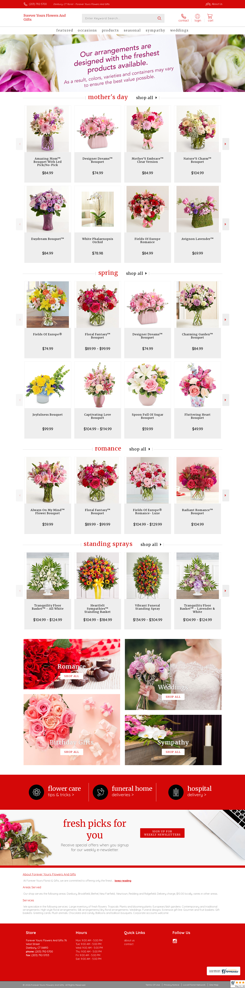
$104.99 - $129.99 (147, 524)
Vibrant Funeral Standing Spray (147, 607)
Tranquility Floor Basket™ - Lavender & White (197, 609)
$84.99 (47, 172)
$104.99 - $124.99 (47, 619)
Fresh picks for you (94, 835)
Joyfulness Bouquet (48, 414)
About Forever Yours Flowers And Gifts (49, 874)
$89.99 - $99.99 (97, 348)
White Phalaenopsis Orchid (97, 240)
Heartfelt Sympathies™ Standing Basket (97, 609)
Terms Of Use (153, 984)
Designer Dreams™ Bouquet (98, 160)
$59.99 (147, 428)
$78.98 (97, 253)
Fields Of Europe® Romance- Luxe (147, 511)
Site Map (213, 984)
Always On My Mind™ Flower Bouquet (48, 511)
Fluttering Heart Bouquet (198, 416)
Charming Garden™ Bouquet (197, 335)
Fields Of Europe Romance (148, 240)
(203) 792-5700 (38, 4)
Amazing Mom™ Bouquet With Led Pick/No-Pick (48, 162)
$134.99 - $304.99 (147, 619)
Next (225, 144)
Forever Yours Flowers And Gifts (45, 18)
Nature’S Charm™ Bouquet (197, 160)
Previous (19, 144)
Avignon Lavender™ (198, 239)
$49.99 (197, 428)
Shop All (144, 97)
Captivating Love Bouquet (97, 416)
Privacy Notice (171, 984)
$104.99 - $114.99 (98, 428)
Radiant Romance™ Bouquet (197, 511)
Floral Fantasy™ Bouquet (97, 335)
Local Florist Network (194, 984)
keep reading (123, 880)
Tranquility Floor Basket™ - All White (48, 607)
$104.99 (197, 172)
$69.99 (197, 253)
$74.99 (97, 172)
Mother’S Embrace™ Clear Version (148, 160)
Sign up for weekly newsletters (162, 833)
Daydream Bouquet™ (47, 239)
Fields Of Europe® (47, 334)
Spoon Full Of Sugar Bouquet (147, 416)
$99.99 (47, 428)
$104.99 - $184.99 (97, 619)
